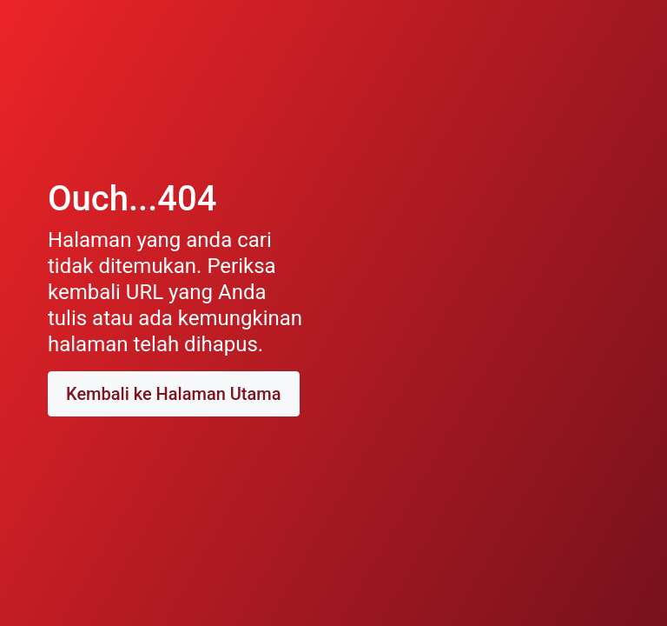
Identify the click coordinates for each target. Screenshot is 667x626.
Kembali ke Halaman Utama (173, 393)
